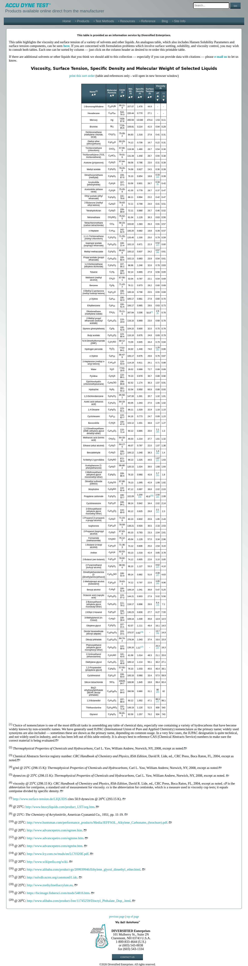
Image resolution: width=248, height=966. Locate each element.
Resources (127, 21)
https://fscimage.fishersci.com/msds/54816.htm (58, 893)
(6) (160, 88)
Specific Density (140, 90)
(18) (157, 252)
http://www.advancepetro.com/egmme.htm (55, 838)
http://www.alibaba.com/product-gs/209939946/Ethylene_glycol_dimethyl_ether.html (83, 869)
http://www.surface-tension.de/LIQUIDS (40, 799)
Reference (148, 21)
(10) (139, 497)
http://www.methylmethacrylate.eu (50, 885)
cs (163, 93)
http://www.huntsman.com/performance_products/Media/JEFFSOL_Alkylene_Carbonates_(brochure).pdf (97, 822)
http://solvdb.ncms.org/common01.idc (52, 877)
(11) (157, 512)
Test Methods (104, 21)
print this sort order (82, 76)
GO (235, 6)
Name (92, 92)
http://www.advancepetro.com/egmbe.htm (54, 846)
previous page (117, 916)
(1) (96, 91)
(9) (158, 184)
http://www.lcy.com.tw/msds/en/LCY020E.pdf (58, 854)
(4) (140, 93)
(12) (157, 475)
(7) (152, 312)
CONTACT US (127, 957)
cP (157, 93)
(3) (131, 93)
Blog (165, 21)
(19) (141, 632)
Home (67, 21)
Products (83, 21)
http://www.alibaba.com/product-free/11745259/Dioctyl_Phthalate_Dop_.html (79, 901)
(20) (157, 692)
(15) (157, 350)
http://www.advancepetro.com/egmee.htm (54, 830)
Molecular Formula (112, 91)
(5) (150, 93)
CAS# (122, 90)
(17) (157, 245)
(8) (158, 313)
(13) (157, 605)
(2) (122, 92)
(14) (157, 177)
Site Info (179, 21)
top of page (132, 916)
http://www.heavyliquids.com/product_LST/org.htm (59, 807)
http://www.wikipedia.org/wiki (47, 862)
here (66, 46)
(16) (157, 432)
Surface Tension (150, 90)
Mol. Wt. (130, 90)
